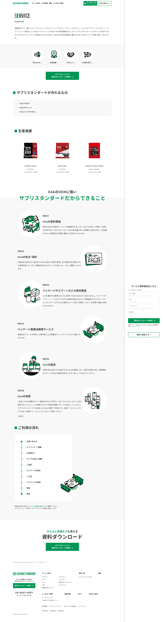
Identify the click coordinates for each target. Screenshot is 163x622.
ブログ (79, 594)
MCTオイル (62, 585)
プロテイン (45, 577)
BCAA (44, 579)
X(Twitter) (45, 610)
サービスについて (47, 597)
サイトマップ (82, 606)
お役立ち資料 (93, 594)
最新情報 (68, 594)
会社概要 (44, 606)
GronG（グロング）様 (85, 577)
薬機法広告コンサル (48, 588)
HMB (43, 585)
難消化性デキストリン (65, 582)
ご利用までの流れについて (50, 600)
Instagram (53, 610)
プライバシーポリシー (55, 606)
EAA (43, 582)
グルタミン (62, 577)
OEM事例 (45, 3)
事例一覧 (82, 573)
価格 (50, 3)
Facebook (61, 610)
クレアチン (62, 579)
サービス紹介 (36, 3)
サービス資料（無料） (36, 506)
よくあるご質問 (58, 3)
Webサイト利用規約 (70, 606)
